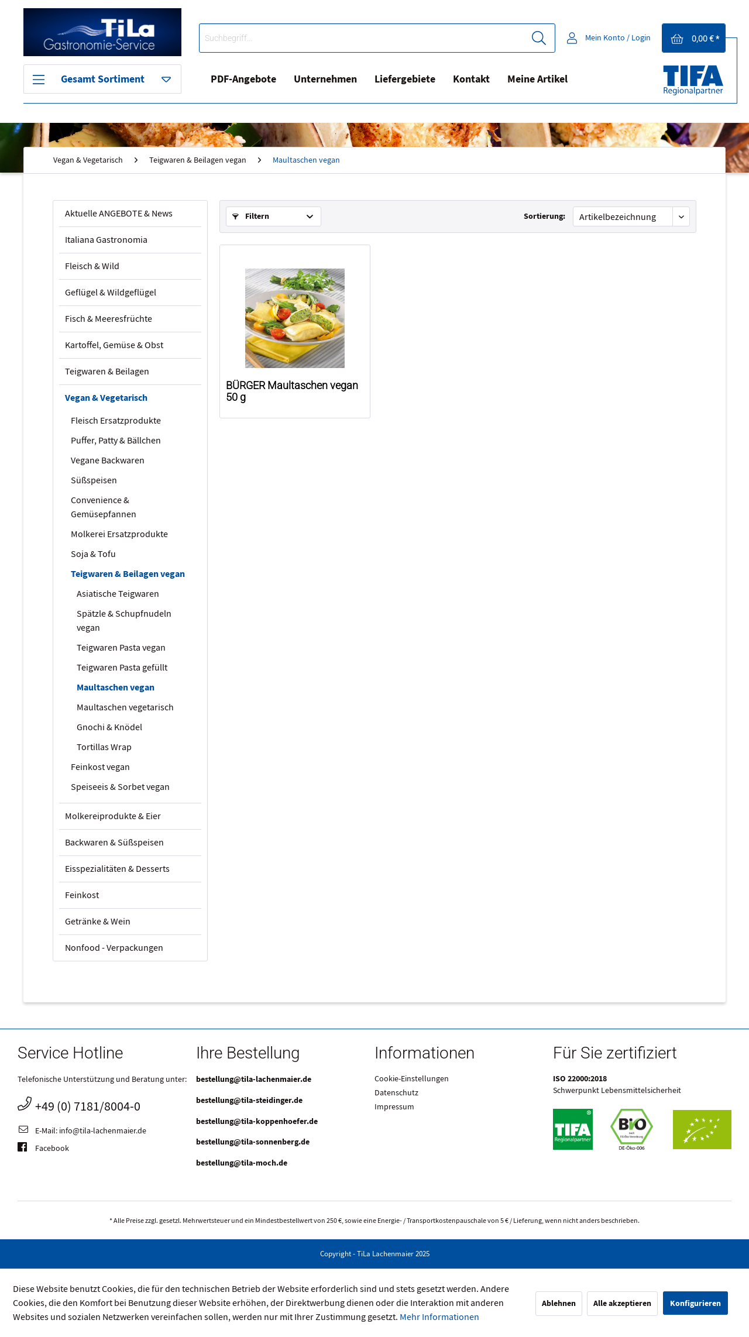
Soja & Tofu (93, 554)
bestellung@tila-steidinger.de (249, 1100)
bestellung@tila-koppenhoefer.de (257, 1121)
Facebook (43, 1149)
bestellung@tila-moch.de (241, 1163)
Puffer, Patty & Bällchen (116, 440)
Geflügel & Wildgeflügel (110, 292)
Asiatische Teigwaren (118, 594)
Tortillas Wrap (104, 747)
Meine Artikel (537, 79)
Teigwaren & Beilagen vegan (128, 574)
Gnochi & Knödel (109, 727)
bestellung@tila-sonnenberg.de (253, 1142)
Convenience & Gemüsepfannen (103, 507)
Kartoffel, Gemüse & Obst (114, 345)
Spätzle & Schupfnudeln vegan (124, 621)
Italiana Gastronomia (106, 240)
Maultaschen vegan (115, 687)
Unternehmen (325, 79)
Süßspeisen (94, 480)
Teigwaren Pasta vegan (121, 647)
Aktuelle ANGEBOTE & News (119, 213)
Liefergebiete (404, 79)
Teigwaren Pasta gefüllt (122, 667)
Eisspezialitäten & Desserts (117, 869)
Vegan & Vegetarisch (106, 398)
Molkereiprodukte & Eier (113, 816)
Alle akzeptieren (622, 1303)
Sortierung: (544, 216)
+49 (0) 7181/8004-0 (79, 1105)
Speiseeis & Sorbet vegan (120, 787)
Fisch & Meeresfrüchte (108, 319)
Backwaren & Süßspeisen (114, 842)
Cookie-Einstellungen (411, 1079)
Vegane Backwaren (108, 460)
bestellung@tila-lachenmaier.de (253, 1079)
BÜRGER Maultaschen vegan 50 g (292, 391)
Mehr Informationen (439, 1317)
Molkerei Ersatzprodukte (119, 534)
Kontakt (471, 79)
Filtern (250, 216)
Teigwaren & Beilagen (107, 371)
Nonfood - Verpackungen (114, 948)
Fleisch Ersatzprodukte (116, 420)
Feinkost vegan (100, 767)
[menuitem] (377, 38)
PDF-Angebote (243, 79)
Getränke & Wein (97, 921)
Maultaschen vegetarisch (125, 707)
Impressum (394, 1107)
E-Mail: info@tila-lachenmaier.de (82, 1132)
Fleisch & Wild (92, 266)
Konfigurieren (695, 1303)
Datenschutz (396, 1093)
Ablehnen (559, 1303)
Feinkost (82, 895)
